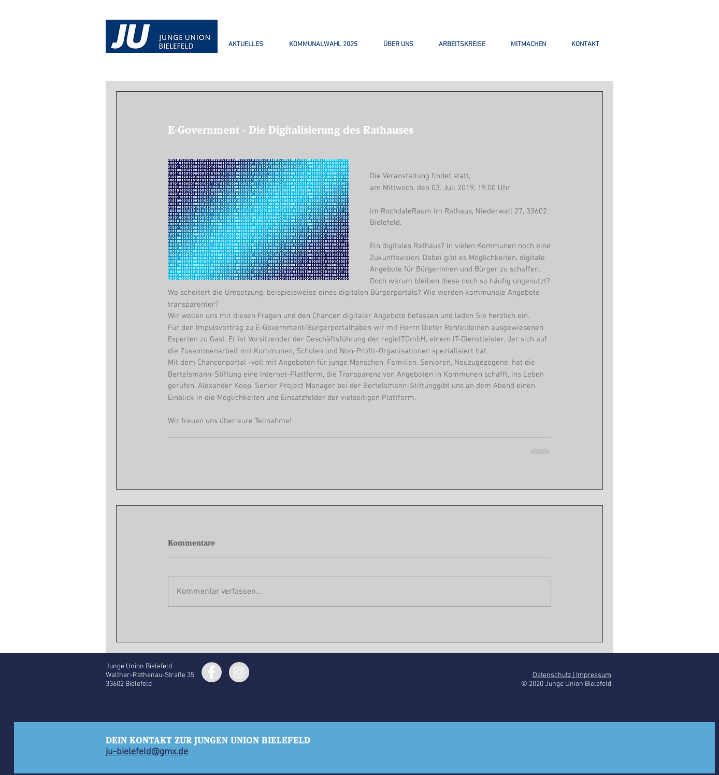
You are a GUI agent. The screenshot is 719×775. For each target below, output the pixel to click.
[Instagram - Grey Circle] (239, 672)
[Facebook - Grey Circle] (212, 672)
